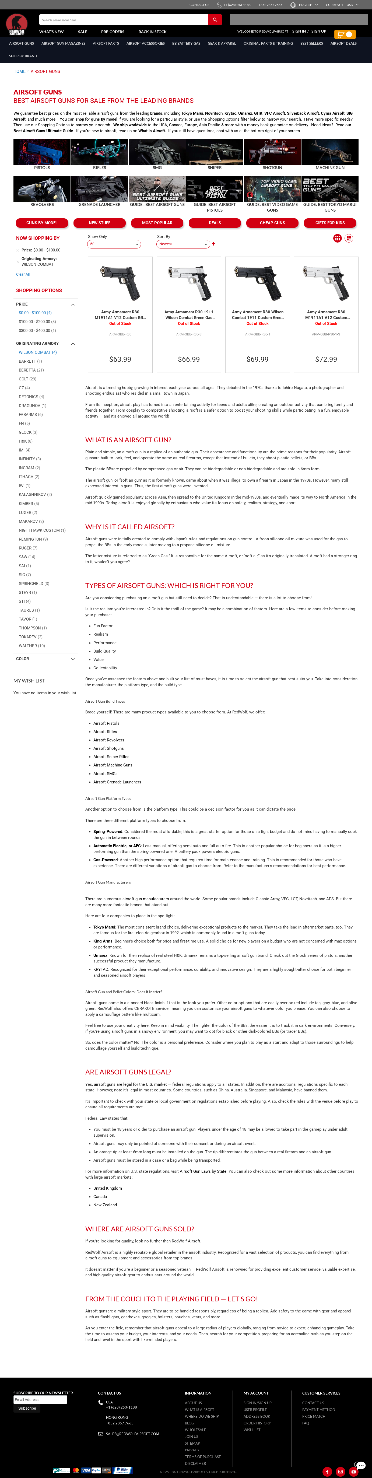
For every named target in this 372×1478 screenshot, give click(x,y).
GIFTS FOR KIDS (330, 228)
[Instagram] (340, 1472)
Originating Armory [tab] (37, 349)
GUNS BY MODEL (42, 228)
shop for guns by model (96, 125)
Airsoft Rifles (105, 737)
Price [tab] (21, 310)
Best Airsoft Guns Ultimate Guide (43, 136)
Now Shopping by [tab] (37, 244)
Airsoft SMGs (105, 779)
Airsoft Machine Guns (112, 771)
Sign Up (318, 34)
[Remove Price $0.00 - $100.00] (17, 256)
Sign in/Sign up (258, 1403)
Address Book (257, 1416)
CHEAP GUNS (272, 228)
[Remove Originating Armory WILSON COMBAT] (17, 267)
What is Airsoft (151, 136)
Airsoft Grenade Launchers (117, 788)
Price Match (313, 1416)
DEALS (215, 228)
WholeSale (195, 1430)
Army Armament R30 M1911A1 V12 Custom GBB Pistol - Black (120, 321)
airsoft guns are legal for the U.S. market (130, 1090)
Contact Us (313, 1403)
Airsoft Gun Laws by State (203, 1177)
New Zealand (105, 1211)
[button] (308, 4)
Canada (100, 1202)
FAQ (305, 1423)
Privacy (192, 1450)
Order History (257, 1423)
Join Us (191, 1437)
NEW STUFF (99, 228)
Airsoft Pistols (106, 729)
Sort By (163, 242)
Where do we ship (202, 1416)
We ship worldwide (130, 130)
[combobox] (130, 22)
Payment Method (318, 1410)
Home (19, 77)
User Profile (255, 1410)
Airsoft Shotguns (108, 754)
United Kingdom (107, 1194)
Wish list (252, 1430)
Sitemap (192, 1443)
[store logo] (28, 27)
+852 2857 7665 (120, 1423)
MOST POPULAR (157, 228)
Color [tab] (22, 664)
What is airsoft (199, 1410)
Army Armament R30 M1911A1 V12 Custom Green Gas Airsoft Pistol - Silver (326, 321)
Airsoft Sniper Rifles (111, 762)
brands (156, 119)
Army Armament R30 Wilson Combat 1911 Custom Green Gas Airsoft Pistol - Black (257, 321)
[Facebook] (327, 1472)
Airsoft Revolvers (108, 746)
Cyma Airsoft (333, 119)
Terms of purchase (203, 1457)
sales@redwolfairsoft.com (132, 1434)
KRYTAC (100, 975)
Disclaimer (195, 1464)
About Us (193, 1403)
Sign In (299, 34)
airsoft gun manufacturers (145, 904)
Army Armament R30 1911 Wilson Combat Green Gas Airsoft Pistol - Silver (188, 321)
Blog (189, 1423)
